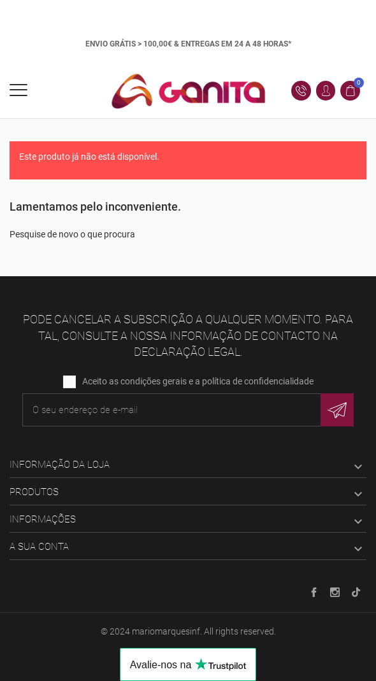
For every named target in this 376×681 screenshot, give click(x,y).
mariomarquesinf (166, 631)
